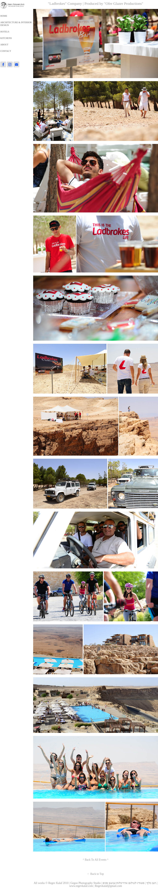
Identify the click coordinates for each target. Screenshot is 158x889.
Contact (5, 51)
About (4, 44)
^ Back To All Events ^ (95, 859)
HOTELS (4, 31)
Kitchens (6, 38)
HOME (3, 16)
